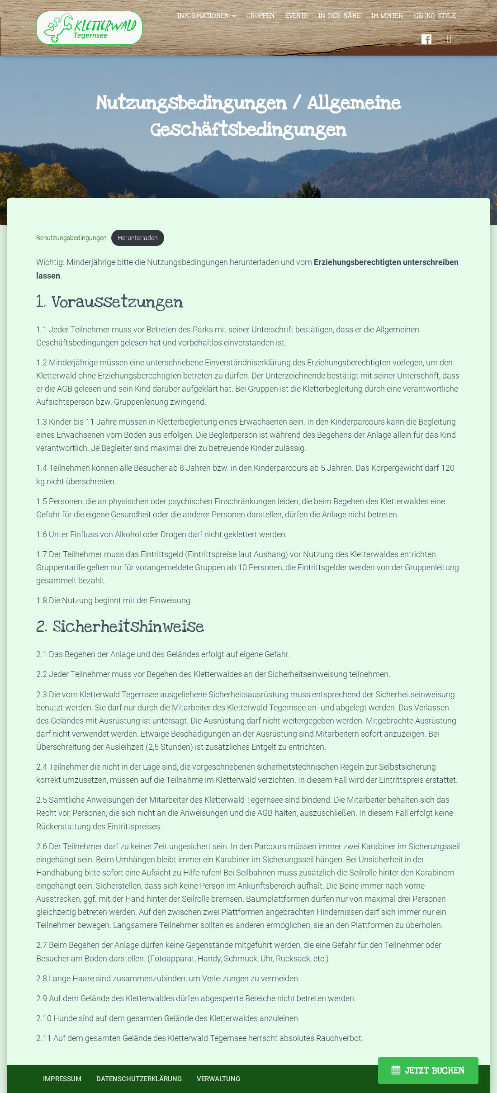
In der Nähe (339, 16)
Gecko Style (435, 16)
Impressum (62, 1079)
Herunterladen (138, 238)
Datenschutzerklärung (139, 1079)
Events (296, 16)
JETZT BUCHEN (434, 1071)
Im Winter (387, 16)
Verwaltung (218, 1079)
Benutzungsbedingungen (71, 238)
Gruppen (260, 16)
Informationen (206, 16)
